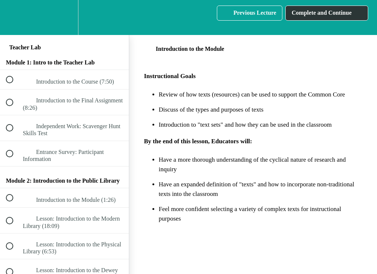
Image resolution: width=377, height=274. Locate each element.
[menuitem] (64, 17)
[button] (13, 17)
